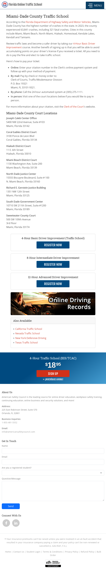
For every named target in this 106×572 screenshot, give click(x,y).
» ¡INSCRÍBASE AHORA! (53, 379)
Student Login (33, 551)
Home (8, 551)
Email (4, 456)
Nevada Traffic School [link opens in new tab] (27, 333)
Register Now (53, 264)
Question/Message (11, 478)
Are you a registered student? (16, 467)
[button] (95, 5)
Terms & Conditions (53, 551)
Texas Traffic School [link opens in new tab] (26, 342)
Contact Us (18, 551)
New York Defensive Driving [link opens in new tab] (30, 338)
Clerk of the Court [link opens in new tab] (74, 106)
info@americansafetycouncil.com (18, 431)
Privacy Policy (71, 551)
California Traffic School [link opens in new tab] (28, 329)
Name (5, 445)
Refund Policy (87, 551)
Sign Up (53, 374)
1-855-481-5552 (9, 422)
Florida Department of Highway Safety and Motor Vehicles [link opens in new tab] (58, 22)
